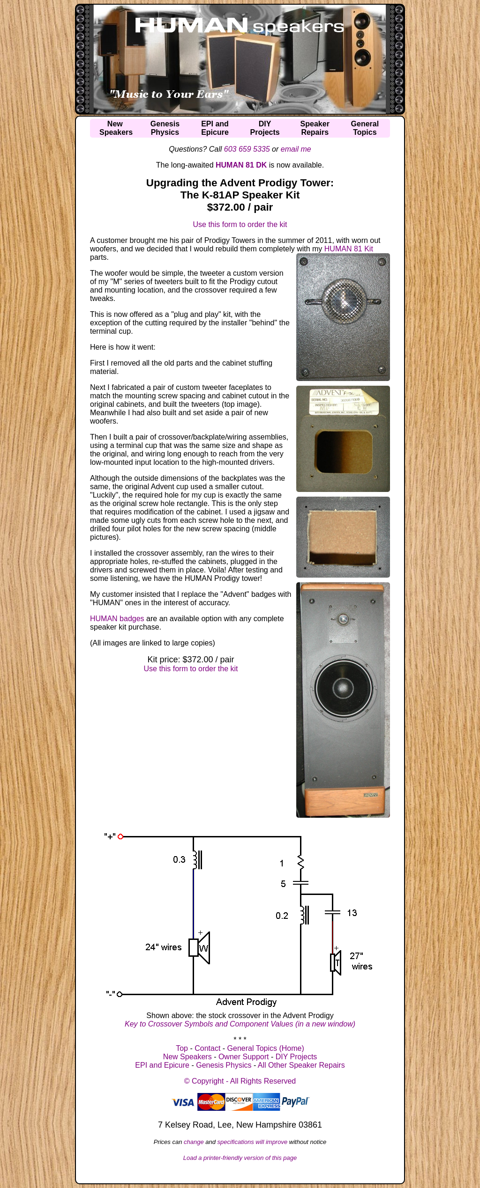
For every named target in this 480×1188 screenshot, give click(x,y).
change (194, 1141)
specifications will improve (253, 1141)
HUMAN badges (117, 619)
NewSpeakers (116, 128)
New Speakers (187, 1057)
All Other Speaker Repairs (301, 1065)
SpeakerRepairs (315, 128)
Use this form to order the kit (240, 224)
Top (182, 1048)
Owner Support (243, 1057)
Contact (207, 1048)
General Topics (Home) (265, 1048)
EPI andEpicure (215, 128)
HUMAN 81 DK (241, 165)
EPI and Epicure (162, 1065)
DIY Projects (296, 1057)
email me (296, 149)
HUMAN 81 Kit (348, 249)
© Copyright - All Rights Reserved (240, 1081)
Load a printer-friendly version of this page (240, 1157)
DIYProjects (265, 128)
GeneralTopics (365, 128)
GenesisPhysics (165, 128)
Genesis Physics (223, 1065)
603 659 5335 (247, 149)
